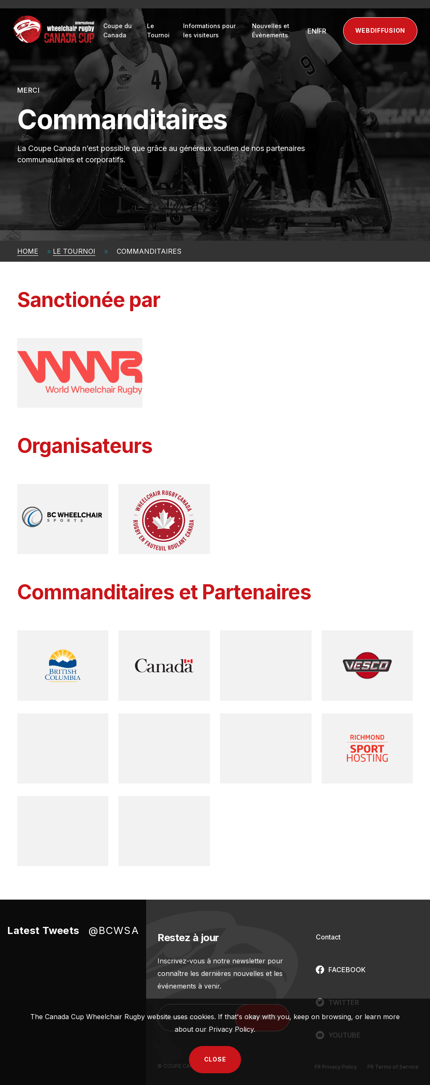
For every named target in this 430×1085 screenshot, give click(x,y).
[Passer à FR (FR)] (322, 30)
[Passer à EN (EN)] (312, 30)
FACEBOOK (347, 969)
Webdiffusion (380, 30)
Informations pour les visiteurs (209, 30)
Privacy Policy (231, 1029)
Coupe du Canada (117, 30)
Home (27, 251)
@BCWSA (114, 930)
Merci (28, 90)
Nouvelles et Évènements (270, 30)
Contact (328, 937)
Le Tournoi (158, 30)
